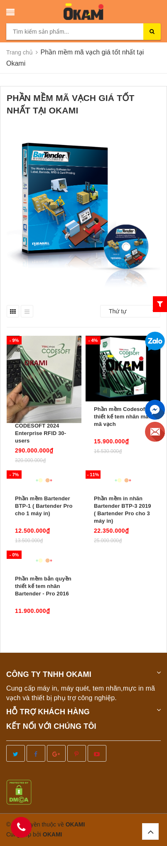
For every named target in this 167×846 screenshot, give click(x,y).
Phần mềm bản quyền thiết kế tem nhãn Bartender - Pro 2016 (43, 586)
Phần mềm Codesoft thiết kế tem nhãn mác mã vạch (123, 416)
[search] (152, 31)
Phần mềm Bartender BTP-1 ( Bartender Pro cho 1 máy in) (44, 505)
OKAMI (52, 834)
